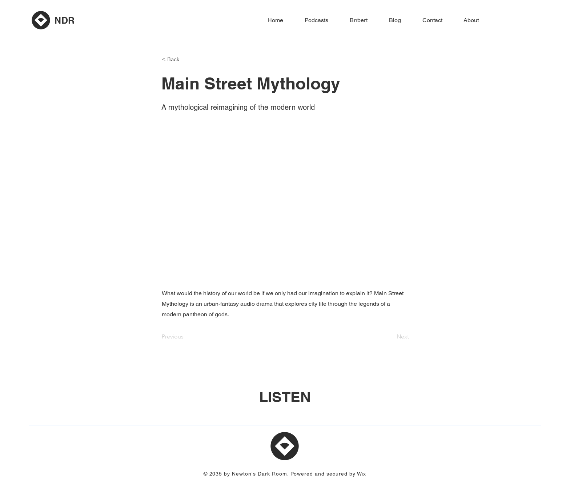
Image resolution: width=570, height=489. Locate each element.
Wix (361, 474)
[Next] (391, 336)
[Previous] (186, 336)
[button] (186, 59)
